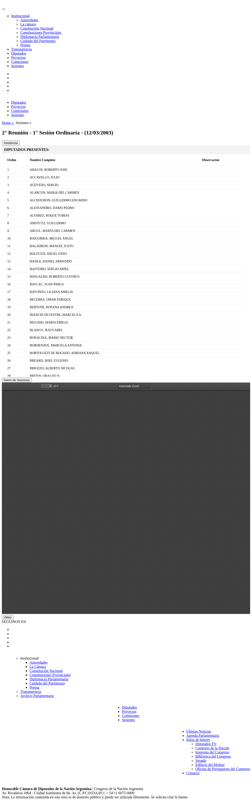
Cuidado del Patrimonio (38, 41)
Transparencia (21, 49)
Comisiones (20, 62)
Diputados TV (205, 744)
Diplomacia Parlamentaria (39, 37)
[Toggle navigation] (4, 9)
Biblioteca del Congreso (213, 756)
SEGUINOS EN (14, 622)
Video (8, 617)
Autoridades (29, 20)
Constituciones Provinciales (40, 32)
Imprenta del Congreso (212, 752)
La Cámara (38, 667)
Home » (8, 123)
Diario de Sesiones (17, 380)
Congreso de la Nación (212, 748)
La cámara (28, 24)
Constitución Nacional (37, 28)
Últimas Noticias (198, 731)
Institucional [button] (20, 16)
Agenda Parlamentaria (202, 736)
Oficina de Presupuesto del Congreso (222, 769)
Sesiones (17, 66)
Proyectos (18, 57)
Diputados (18, 53)
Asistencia (11, 143)
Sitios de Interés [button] (198, 740)
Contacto (193, 773)
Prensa (25, 45)
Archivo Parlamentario (37, 696)
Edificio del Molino (210, 765)
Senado (200, 761)
